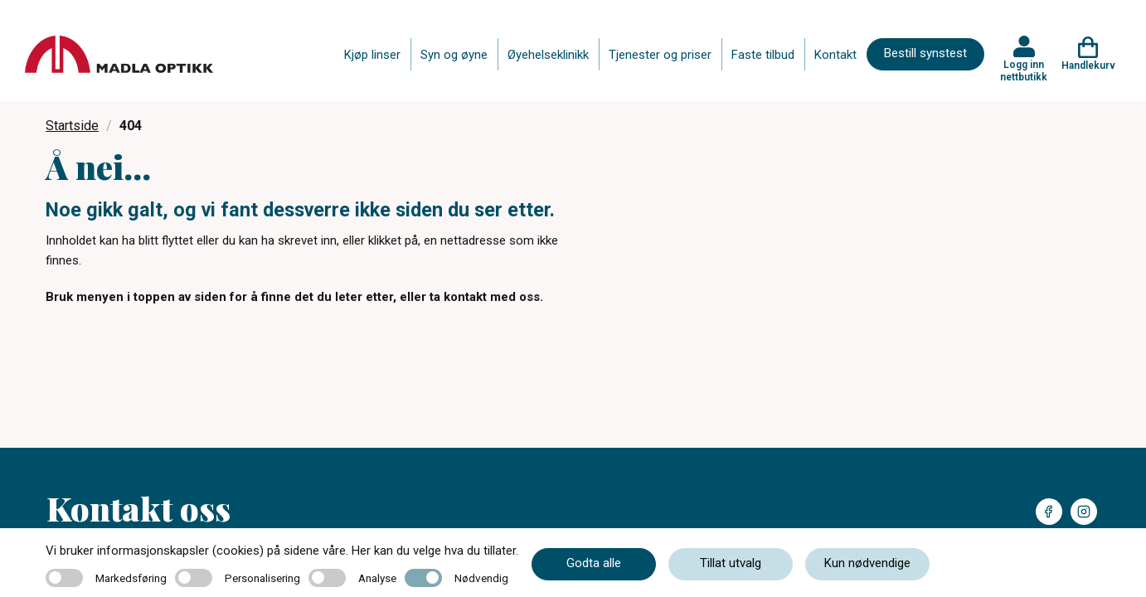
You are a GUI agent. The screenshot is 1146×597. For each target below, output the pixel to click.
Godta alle (593, 563)
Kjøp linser (372, 54)
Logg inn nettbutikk (1023, 70)
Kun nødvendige (867, 563)
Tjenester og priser (660, 54)
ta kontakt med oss (485, 296)
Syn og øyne (454, 54)
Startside (72, 125)
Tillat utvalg (730, 563)
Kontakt (835, 54)
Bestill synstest (925, 53)
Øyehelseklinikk (548, 54)
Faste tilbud (762, 54)
